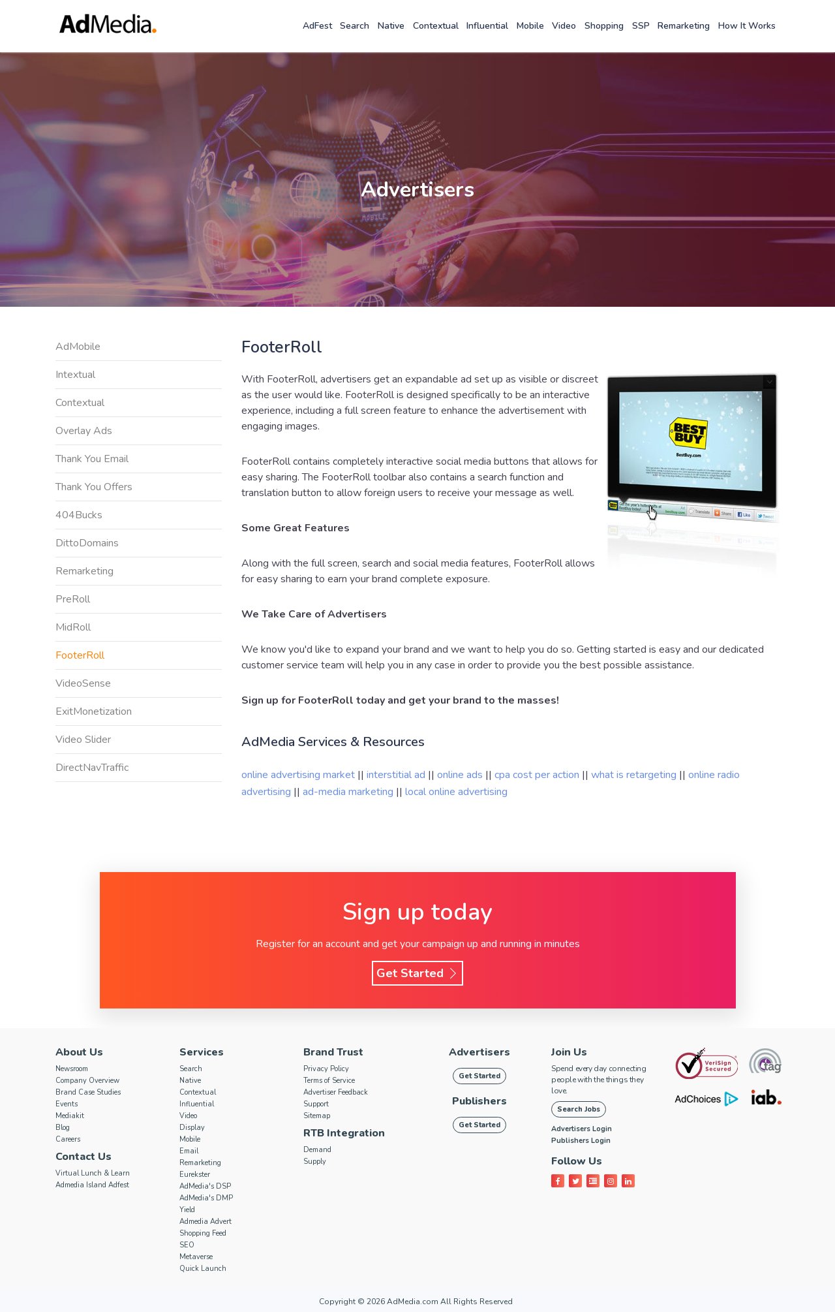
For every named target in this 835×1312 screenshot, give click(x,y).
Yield (187, 1210)
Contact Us (83, 1156)
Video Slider (83, 739)
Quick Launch (202, 1268)
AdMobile (77, 346)
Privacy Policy (326, 1069)
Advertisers (479, 1052)
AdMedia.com (412, 1301)
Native (391, 26)
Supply (314, 1161)
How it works (747, 26)
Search (354, 26)
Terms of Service (329, 1081)
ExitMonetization (93, 711)
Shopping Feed (202, 1233)
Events (66, 1104)
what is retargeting (635, 775)
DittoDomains (87, 543)
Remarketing (684, 26)
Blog (62, 1127)
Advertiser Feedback (335, 1092)
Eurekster (194, 1174)
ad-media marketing (349, 792)
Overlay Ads (83, 431)
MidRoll (73, 627)
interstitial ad (397, 775)
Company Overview (87, 1081)
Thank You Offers (93, 487)
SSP (641, 26)
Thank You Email (92, 459)
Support (316, 1104)
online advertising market (299, 775)
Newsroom (71, 1069)
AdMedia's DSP (205, 1186)
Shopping (604, 26)
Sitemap (316, 1116)
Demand (317, 1150)
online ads (461, 775)
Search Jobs (578, 1109)
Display (192, 1127)
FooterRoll (79, 655)
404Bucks (78, 515)
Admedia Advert (205, 1221)
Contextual (436, 26)
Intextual (75, 374)
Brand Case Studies (88, 1092)
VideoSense (83, 683)
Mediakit (69, 1116)
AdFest (317, 26)
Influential (487, 26)
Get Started (417, 973)
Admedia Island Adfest (92, 1185)
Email (188, 1151)
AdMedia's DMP (206, 1198)
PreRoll (72, 599)
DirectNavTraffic (92, 767)
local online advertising (456, 792)
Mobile (530, 26)
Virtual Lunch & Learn (92, 1173)
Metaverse (196, 1257)
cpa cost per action (538, 775)
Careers (67, 1139)
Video (564, 26)
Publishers (479, 1101)
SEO (186, 1245)
